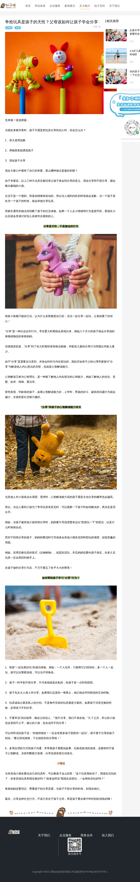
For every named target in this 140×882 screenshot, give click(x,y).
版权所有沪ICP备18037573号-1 (91, 871)
